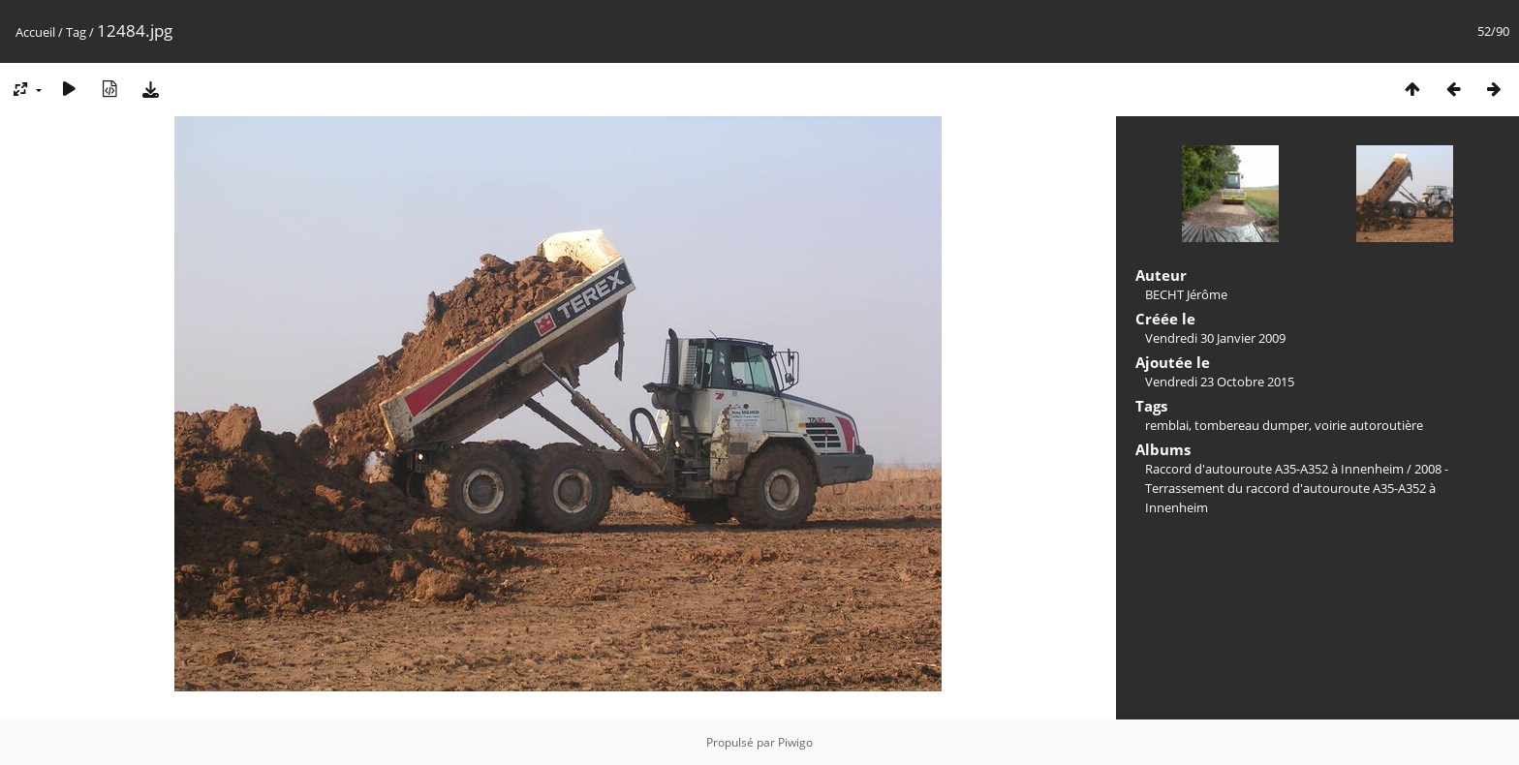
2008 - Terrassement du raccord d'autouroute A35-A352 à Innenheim (1296, 488)
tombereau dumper (1251, 425)
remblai (1167, 425)
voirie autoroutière (1369, 425)
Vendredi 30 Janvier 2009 (1215, 338)
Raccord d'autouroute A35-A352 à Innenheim (1274, 468)
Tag (76, 32)
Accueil (35, 32)
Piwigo (795, 742)
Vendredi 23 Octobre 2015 (1219, 381)
